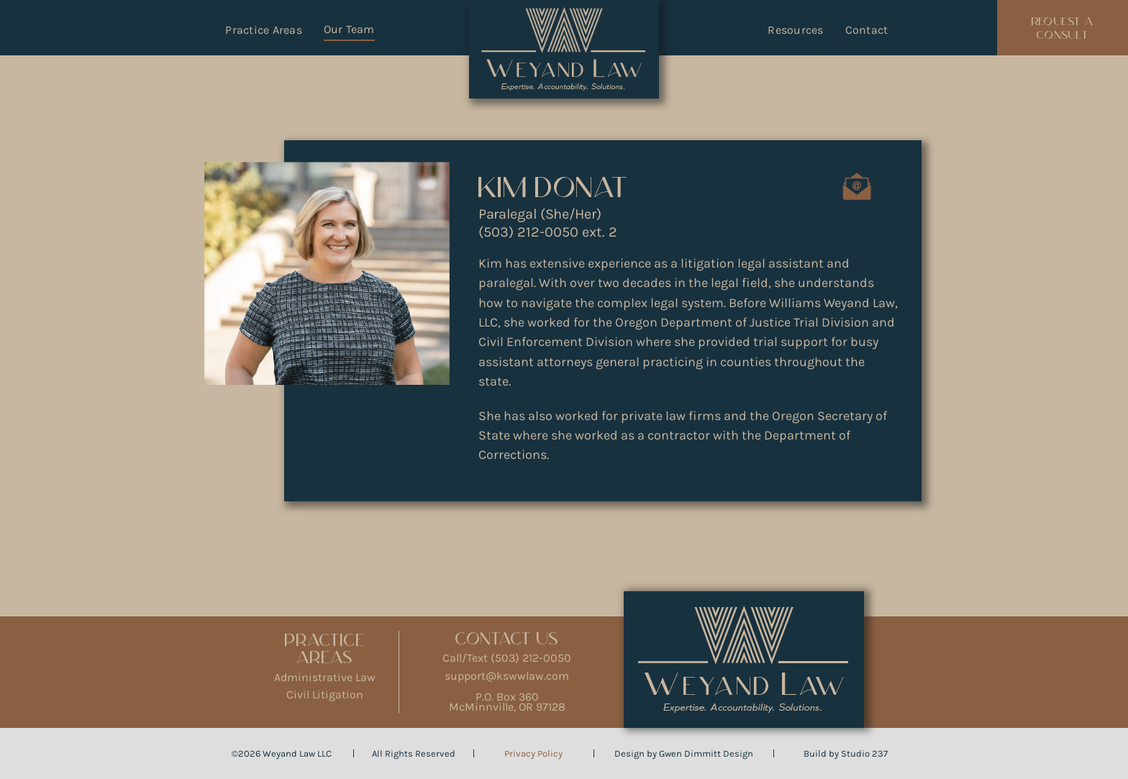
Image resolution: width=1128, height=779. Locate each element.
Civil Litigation (324, 694)
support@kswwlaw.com (507, 676)
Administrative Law (325, 677)
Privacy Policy (533, 753)
